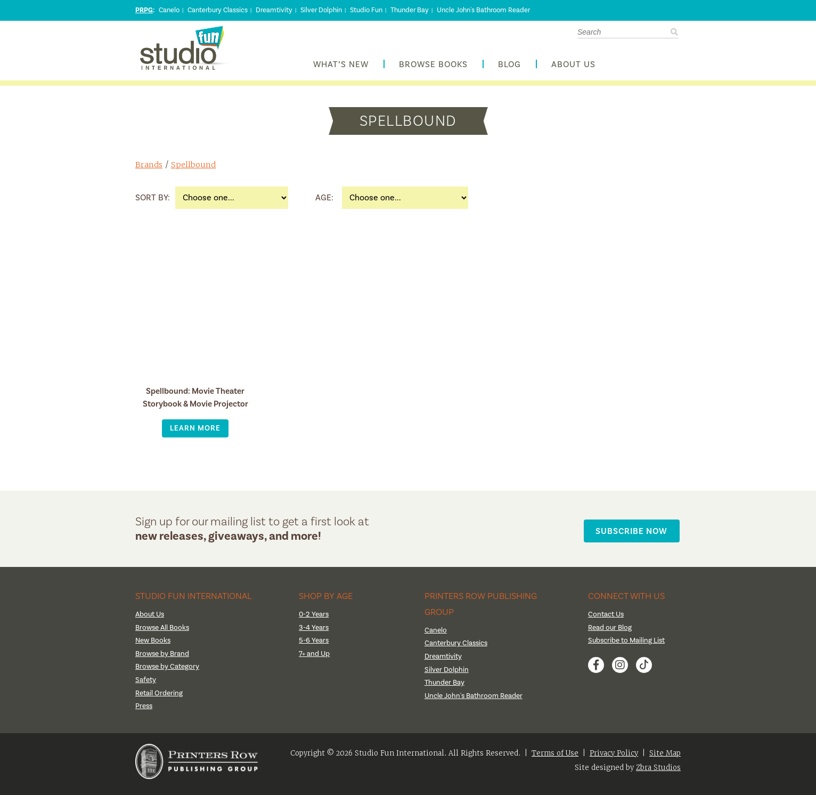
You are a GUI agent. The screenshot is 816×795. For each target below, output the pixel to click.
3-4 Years (314, 632)
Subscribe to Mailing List (628, 646)
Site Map (665, 757)
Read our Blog (610, 632)
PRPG (144, 10)
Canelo (169, 10)
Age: (324, 203)
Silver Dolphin (321, 10)
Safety (146, 685)
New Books (154, 646)
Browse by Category (168, 672)
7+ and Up (314, 658)
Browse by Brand (163, 658)
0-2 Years (314, 619)
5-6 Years (314, 646)
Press (144, 711)
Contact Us (607, 619)
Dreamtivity (274, 10)
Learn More (195, 433)
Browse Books (433, 67)
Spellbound (194, 170)
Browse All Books (163, 632)
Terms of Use (555, 757)
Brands (149, 170)
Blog (509, 67)
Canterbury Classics (217, 10)
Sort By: (152, 203)
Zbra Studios (658, 772)
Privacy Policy (614, 757)
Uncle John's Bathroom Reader (483, 10)
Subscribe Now (634, 534)
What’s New (341, 67)
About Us (573, 67)
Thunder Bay (409, 10)
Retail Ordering (159, 698)
